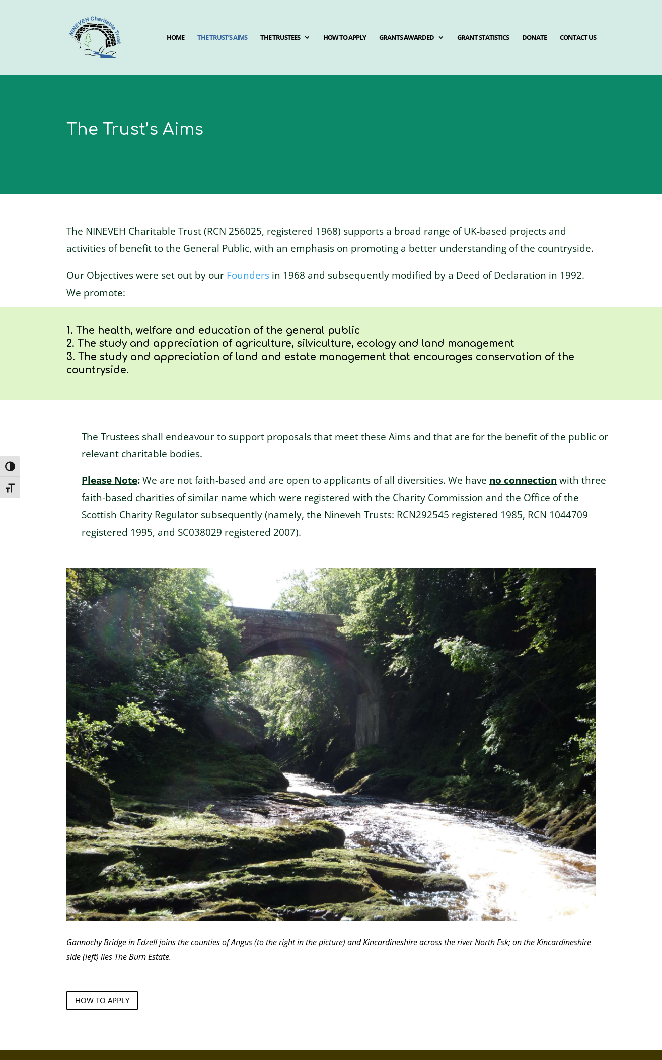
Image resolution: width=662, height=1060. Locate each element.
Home (175, 38)
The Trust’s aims (222, 38)
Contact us (578, 38)
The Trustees (280, 38)
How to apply (344, 38)
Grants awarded (406, 38)
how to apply (102, 1000)
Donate (534, 38)
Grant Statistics (483, 38)
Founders (248, 275)
